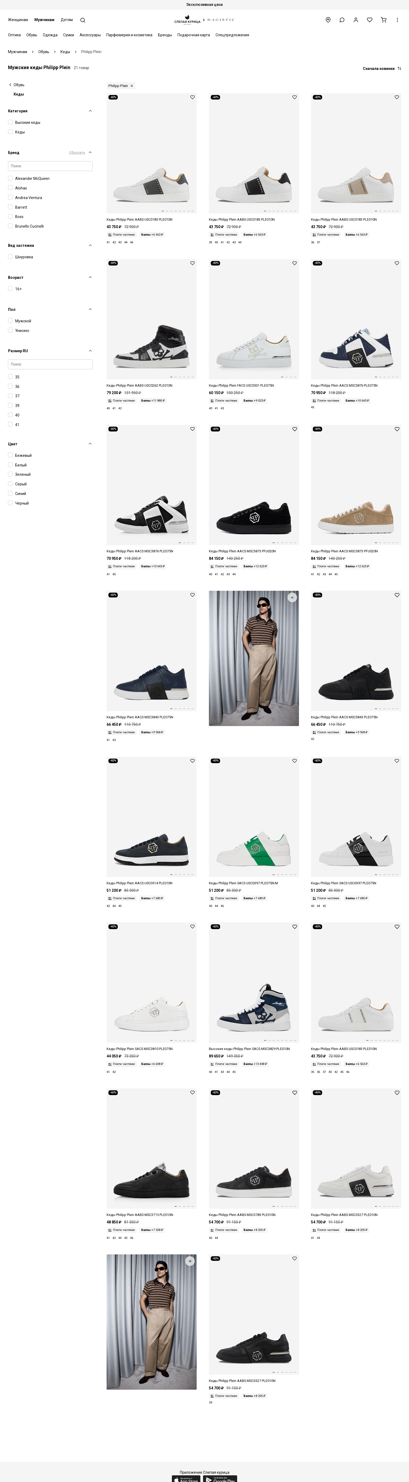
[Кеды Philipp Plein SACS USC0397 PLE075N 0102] (356, 821)
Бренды (165, 35)
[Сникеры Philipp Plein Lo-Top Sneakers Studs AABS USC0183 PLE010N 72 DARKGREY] (152, 157)
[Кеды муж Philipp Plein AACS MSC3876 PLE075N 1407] (356, 323)
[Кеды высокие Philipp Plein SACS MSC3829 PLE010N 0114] (254, 987)
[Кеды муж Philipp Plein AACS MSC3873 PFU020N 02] (254, 489)
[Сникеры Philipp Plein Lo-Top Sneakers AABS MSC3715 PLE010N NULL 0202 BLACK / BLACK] (152, 1153)
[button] (342, 19)
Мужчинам (44, 20)
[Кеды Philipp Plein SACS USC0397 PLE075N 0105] (254, 821)
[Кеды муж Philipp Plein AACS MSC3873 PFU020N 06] (356, 489)
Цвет (12, 444)
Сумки (68, 35)
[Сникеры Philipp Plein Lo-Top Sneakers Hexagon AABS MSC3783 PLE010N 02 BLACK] (254, 1153)
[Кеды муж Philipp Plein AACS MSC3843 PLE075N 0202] (356, 655)
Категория (17, 111)
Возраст (15, 277)
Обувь (31, 35)
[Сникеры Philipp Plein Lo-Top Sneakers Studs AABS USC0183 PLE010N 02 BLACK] (254, 157)
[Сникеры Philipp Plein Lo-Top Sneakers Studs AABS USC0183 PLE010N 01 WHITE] (356, 987)
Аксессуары (90, 35)
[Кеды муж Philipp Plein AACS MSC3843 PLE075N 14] (152, 655)
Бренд (13, 152)
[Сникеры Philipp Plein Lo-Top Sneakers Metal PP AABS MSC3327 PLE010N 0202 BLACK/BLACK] (254, 1319)
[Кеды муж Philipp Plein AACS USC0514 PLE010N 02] (152, 821)
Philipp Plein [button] (118, 86)
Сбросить (77, 152)
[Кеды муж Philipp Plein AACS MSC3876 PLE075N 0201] (152, 489)
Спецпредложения (232, 35)
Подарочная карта (193, 35)
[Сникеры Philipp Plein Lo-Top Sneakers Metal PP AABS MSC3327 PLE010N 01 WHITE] (356, 1153)
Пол (11, 309)
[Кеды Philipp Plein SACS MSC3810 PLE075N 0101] (152, 987)
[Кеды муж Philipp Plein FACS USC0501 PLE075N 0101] (254, 323)
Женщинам (18, 20)
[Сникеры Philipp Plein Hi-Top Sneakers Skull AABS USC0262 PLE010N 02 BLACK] (152, 323)
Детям (67, 20)
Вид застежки (21, 245)
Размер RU (18, 351)
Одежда (50, 35)
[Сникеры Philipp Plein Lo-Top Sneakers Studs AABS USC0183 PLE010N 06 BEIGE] (356, 157)
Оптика (14, 35)
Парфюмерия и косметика (129, 35)
